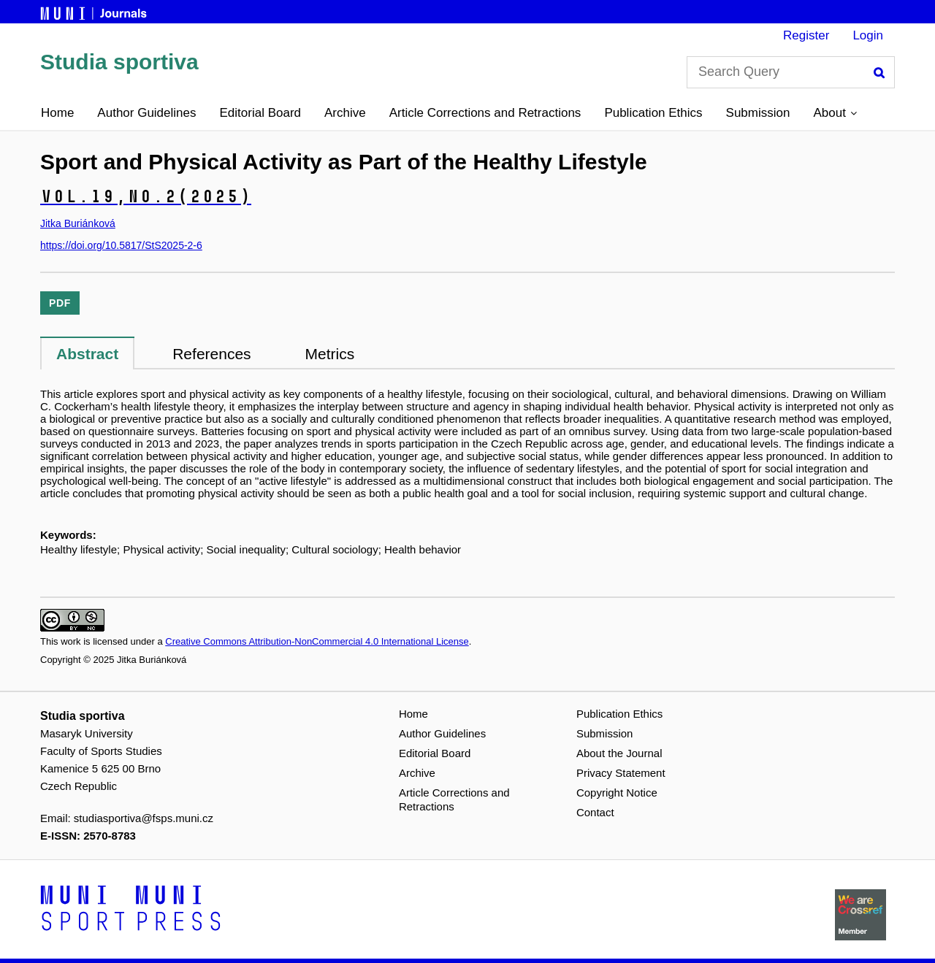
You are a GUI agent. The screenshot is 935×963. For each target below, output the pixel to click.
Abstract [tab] (87, 353)
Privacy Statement (620, 773)
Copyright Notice (616, 792)
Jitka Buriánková (77, 223)
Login (867, 35)
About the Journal (619, 753)
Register (806, 35)
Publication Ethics (653, 113)
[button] (834, 113)
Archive (345, 113)
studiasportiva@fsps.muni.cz (143, 818)
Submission (758, 113)
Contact (595, 812)
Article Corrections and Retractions (485, 113)
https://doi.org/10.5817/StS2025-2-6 (121, 245)
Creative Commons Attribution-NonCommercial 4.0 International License (316, 641)
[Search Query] (791, 72)
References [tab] (211, 353)
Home (57, 113)
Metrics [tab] (330, 353)
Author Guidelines (146, 113)
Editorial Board (261, 113)
